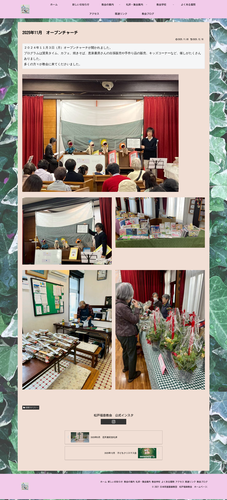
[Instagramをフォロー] (113, 421)
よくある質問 (160, 482)
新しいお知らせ (99, 482)
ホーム (86, 482)
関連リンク (187, 482)
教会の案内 (115, 482)
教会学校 (146, 482)
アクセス (174, 482)
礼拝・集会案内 (131, 482)
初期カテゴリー (30, 408)
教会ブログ (201, 482)
